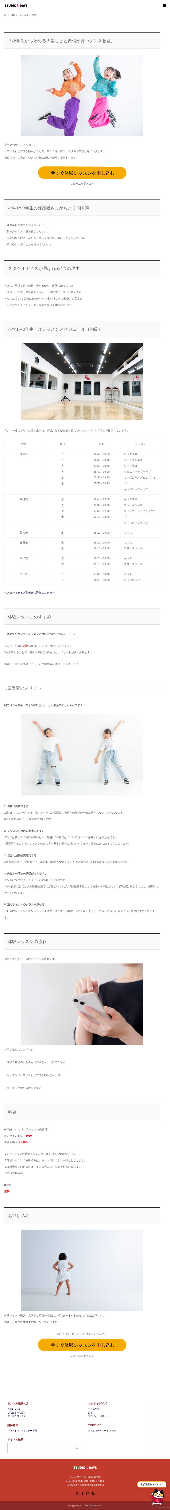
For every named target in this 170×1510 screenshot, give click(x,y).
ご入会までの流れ (16, 1412)
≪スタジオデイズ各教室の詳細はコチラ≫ (29, 592)
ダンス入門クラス (16, 1416)
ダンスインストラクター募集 (22, 1430)
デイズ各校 (94, 1408)
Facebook (82, 1493)
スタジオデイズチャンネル (102, 1430)
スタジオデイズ (76, 1506)
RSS (93, 1493)
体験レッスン (14, 1408)
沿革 (90, 1412)
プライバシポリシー (98, 1416)
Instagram (88, 1493)
